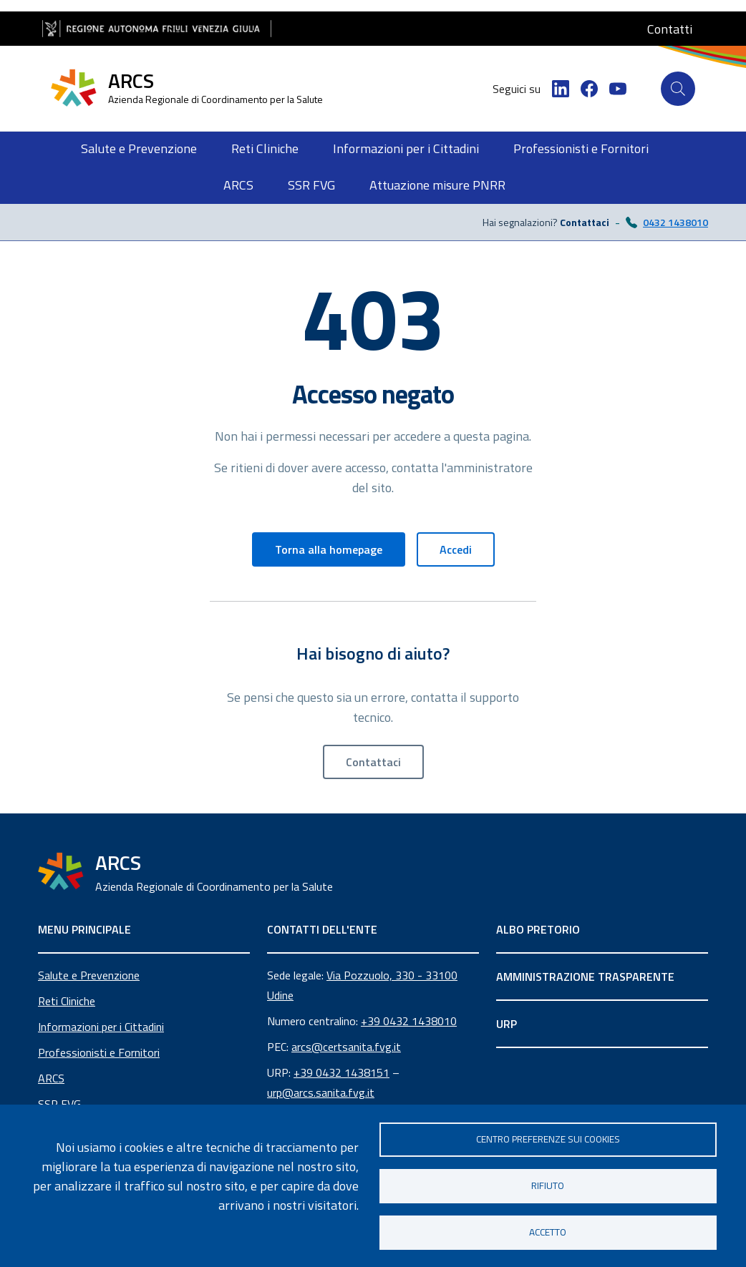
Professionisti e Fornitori (99, 1052)
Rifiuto (547, 1185)
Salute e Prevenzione (89, 975)
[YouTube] (617, 88)
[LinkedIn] (560, 88)
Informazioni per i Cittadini (101, 1026)
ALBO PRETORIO (538, 929)
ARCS (51, 1078)
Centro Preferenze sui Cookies (548, 1139)
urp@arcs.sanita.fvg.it (320, 1092)
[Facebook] (589, 88)
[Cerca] (678, 89)
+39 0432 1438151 (341, 1072)
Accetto (547, 1232)
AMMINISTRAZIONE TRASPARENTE (585, 976)
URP (506, 1023)
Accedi (456, 549)
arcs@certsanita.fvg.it (346, 1046)
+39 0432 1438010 (409, 1020)
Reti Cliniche (66, 1000)
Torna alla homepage (328, 549)
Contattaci (373, 762)
